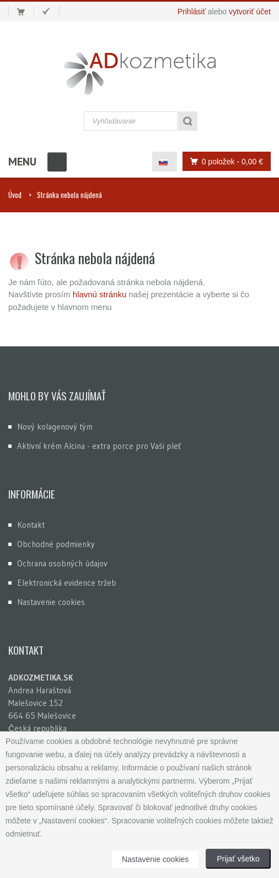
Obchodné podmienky (56, 544)
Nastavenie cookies (51, 602)
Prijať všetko (238, 858)
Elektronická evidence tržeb (66, 582)
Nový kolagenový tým (55, 426)
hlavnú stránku (101, 294)
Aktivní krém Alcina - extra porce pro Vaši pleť (99, 446)
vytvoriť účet (250, 11)
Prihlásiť (192, 11)
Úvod (15, 194)
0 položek (223, 161)
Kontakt (31, 525)
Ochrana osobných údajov (62, 563)
